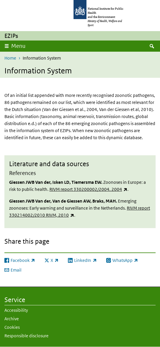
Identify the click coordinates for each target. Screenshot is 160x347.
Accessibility (16, 310)
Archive (11, 318)
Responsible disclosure (26, 335)
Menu (18, 46)
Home (10, 58)
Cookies (12, 327)
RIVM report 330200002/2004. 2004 (88, 189)
